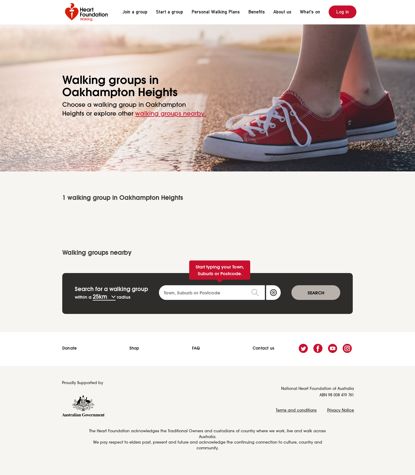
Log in (342, 11)
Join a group (135, 11)
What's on (310, 11)
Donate (69, 348)
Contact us (263, 348)
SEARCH (316, 293)
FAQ (196, 348)
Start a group (169, 11)
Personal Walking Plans (216, 11)
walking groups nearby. (170, 113)
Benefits (256, 11)
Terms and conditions (296, 410)
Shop (134, 348)
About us (282, 11)
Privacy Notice (340, 410)
